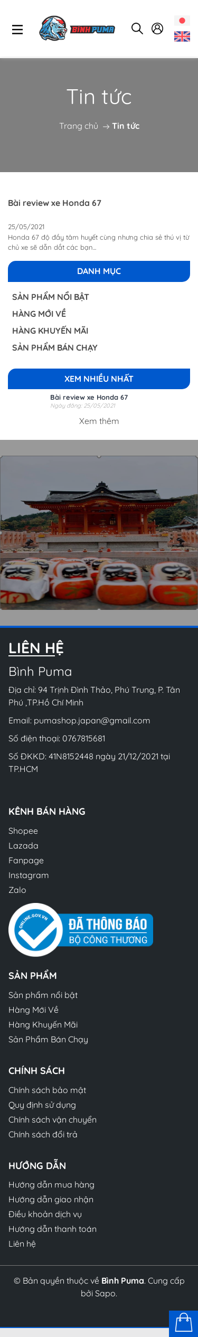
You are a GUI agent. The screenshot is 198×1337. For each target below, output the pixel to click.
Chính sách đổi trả (43, 1134)
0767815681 (83, 738)
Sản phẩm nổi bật (50, 296)
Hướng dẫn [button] (37, 1166)
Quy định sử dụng (42, 1104)
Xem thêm (99, 421)
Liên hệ (22, 1243)
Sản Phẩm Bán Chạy (55, 347)
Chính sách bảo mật (47, 1090)
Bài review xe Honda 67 (54, 202)
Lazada (23, 845)
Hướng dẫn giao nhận (50, 1199)
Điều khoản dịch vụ (45, 1214)
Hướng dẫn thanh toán (52, 1228)
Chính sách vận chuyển (52, 1119)
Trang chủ (78, 125)
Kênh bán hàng (47, 811)
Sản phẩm (32, 975)
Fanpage (26, 860)
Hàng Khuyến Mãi (50, 330)
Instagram (28, 875)
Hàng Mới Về (39, 313)
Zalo (17, 889)
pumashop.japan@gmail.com (92, 720)
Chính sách (36, 1071)
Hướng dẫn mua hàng (51, 1184)
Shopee (23, 830)
